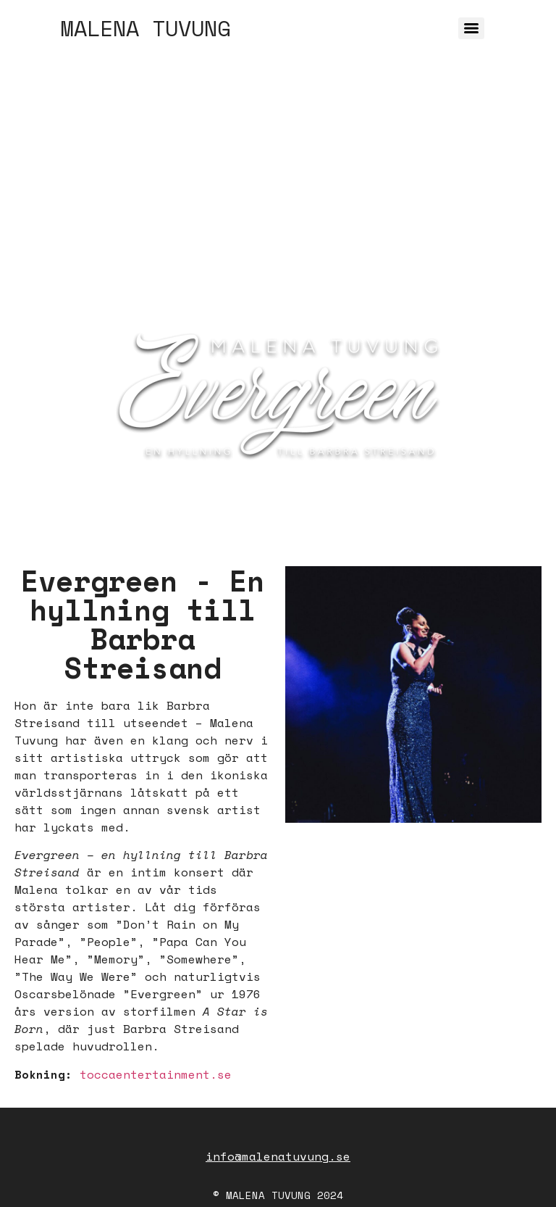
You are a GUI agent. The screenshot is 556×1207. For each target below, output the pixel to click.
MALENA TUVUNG (145, 28)
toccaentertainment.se (156, 1074)
